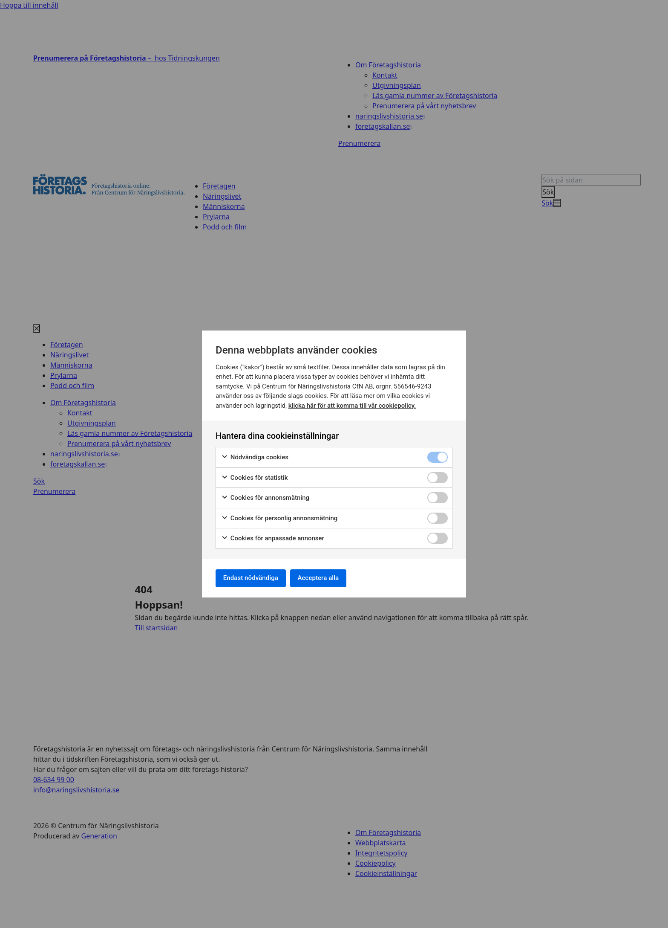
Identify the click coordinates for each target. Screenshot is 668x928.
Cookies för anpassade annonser (272, 537)
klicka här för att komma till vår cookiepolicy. (352, 404)
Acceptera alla (326, 578)
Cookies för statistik (254, 477)
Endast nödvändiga (253, 578)
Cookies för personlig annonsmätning (279, 517)
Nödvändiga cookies (254, 456)
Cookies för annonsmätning (265, 497)
